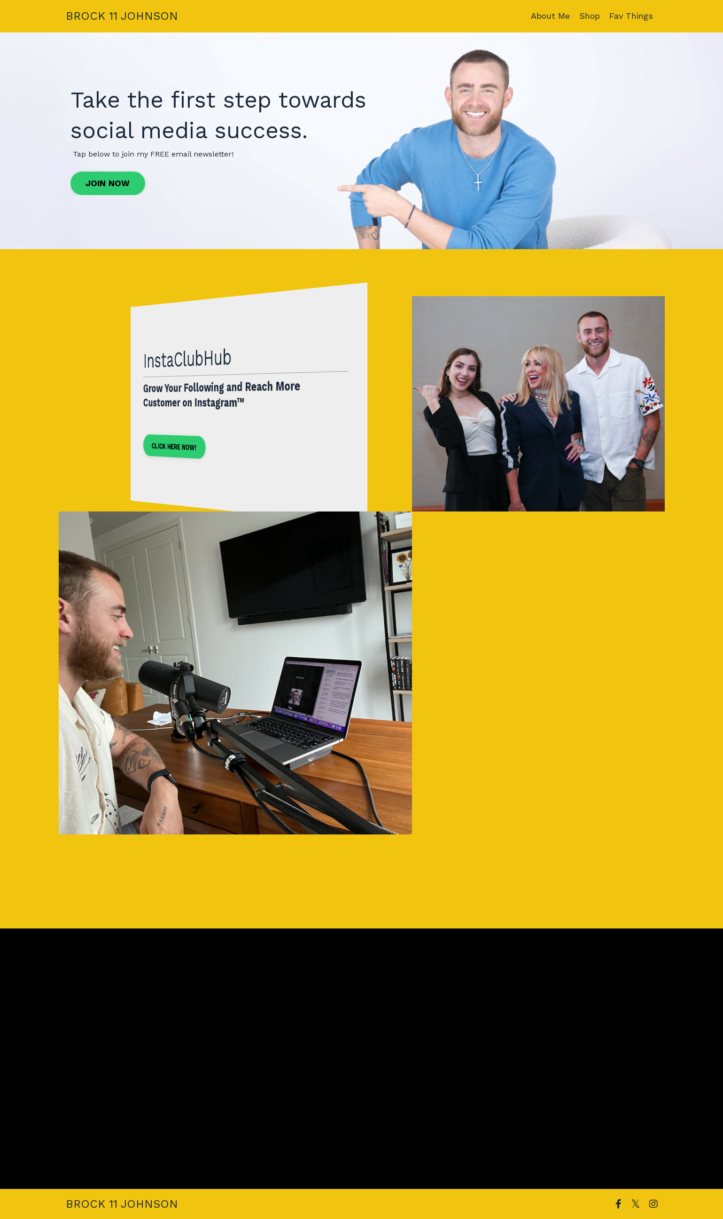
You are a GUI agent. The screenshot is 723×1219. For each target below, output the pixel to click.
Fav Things (631, 16)
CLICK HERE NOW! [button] (216, 446)
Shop (589, 16)
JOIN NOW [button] (108, 183)
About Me (550, 16)
